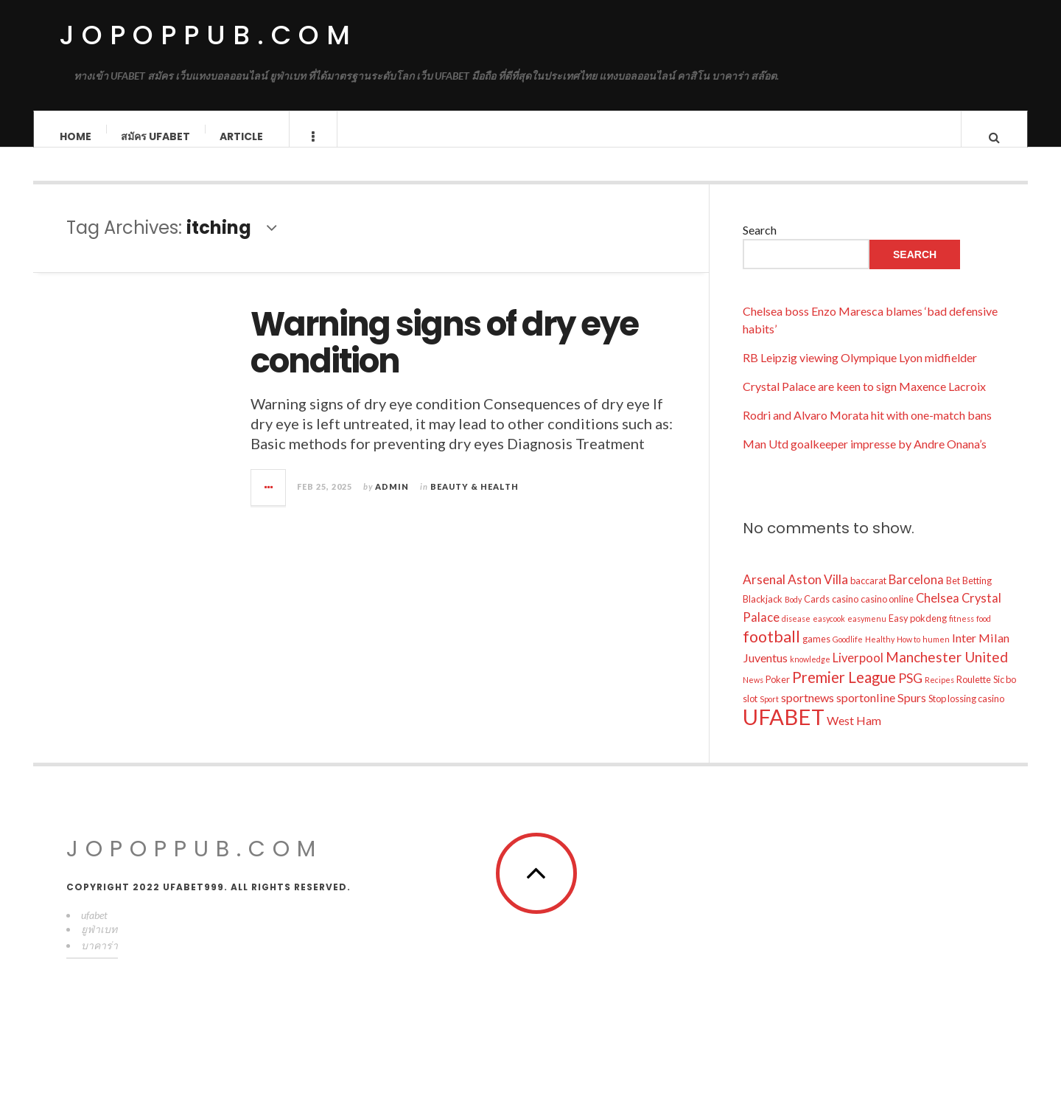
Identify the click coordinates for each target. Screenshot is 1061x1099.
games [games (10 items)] (816, 653)
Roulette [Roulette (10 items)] (973, 694)
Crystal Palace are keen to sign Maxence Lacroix (864, 401)
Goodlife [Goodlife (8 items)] (848, 654)
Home (75, 136)
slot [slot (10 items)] (750, 713)
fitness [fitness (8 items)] (961, 633)
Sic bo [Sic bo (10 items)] (1004, 694)
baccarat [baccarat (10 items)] (868, 595)
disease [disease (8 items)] (796, 633)
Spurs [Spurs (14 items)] (911, 712)
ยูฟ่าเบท (99, 943)
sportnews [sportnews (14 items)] (807, 712)
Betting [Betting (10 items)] (977, 595)
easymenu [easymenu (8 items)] (866, 633)
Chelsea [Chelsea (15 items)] (937, 613)
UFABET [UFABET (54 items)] (783, 731)
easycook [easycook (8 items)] (829, 633)
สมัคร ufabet (155, 136)
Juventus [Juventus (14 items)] (765, 672)
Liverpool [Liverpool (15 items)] (858, 672)
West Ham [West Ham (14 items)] (854, 735)
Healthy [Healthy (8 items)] (879, 654)
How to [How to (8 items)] (908, 654)
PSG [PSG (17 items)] (910, 692)
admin (392, 500)
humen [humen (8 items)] (936, 654)
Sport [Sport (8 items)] (769, 713)
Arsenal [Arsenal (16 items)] (764, 594)
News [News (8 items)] (753, 694)
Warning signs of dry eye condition (444, 357)
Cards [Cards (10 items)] (817, 614)
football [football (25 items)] (771, 651)
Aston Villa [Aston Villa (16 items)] (818, 594)
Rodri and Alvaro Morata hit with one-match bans (867, 430)
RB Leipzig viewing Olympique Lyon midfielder (860, 372)
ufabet (94, 929)
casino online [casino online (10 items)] (887, 614)
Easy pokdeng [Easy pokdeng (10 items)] (918, 633)
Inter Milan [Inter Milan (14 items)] (980, 652)
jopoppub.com (208, 35)
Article (241, 136)
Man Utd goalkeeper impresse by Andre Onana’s (865, 458)
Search (760, 245)
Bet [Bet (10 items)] (953, 595)
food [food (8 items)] (983, 633)
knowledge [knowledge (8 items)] (810, 674)
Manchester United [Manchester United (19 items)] (947, 671)
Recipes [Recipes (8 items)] (939, 694)
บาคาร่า (99, 960)
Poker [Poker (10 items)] (778, 694)
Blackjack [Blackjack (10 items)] (762, 614)
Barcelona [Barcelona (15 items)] (916, 594)
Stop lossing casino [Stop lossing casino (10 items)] (966, 713)
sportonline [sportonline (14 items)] (865, 712)
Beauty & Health (474, 500)
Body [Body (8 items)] (793, 614)
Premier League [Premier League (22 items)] (844, 692)
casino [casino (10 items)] (845, 614)
